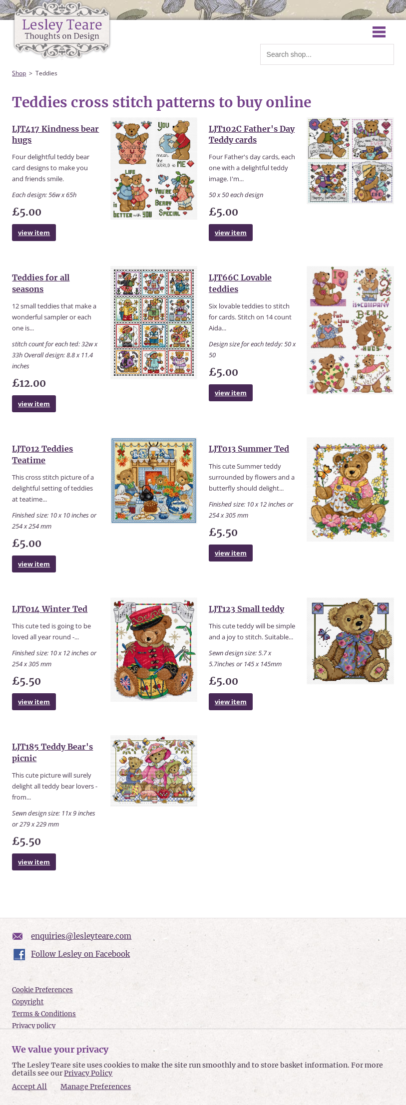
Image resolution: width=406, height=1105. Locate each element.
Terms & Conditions (44, 1014)
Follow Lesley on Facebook (80, 954)
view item (34, 232)
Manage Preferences (95, 1086)
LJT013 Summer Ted (249, 449)
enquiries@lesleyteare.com (81, 936)
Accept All (29, 1087)
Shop (19, 73)
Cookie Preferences (42, 990)
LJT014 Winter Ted (49, 609)
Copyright (27, 1002)
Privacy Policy (88, 1073)
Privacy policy (33, 1026)
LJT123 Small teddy (246, 609)
